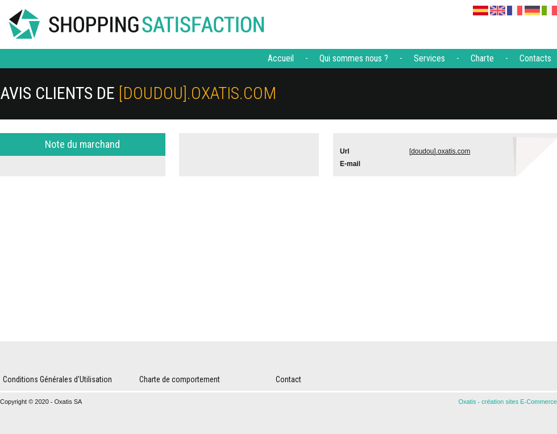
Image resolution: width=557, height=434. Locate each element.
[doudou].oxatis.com (439, 151)
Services (429, 58)
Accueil (281, 58)
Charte (482, 58)
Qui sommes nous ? (353, 58)
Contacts (535, 58)
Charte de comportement (179, 379)
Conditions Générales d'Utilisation (57, 379)
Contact (288, 379)
